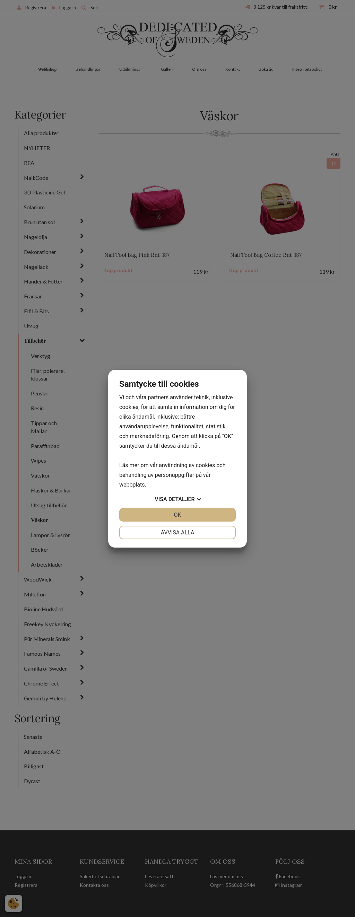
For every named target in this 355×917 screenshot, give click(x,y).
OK (177, 515)
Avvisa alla (177, 532)
